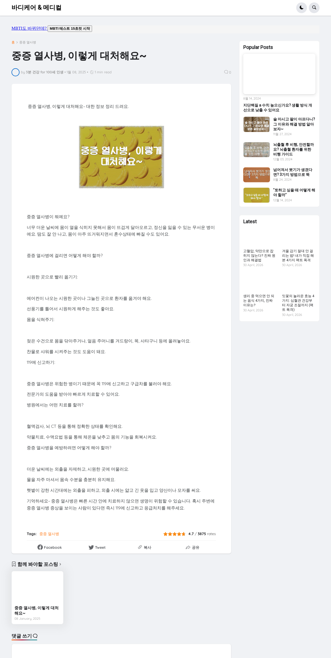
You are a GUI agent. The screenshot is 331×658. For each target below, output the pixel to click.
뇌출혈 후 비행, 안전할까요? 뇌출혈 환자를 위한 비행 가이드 (293, 149)
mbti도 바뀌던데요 (165, 29)
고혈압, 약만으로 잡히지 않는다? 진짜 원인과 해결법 (259, 255)
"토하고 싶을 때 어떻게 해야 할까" (294, 192)
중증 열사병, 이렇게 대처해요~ (36, 611)
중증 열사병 (27, 42)
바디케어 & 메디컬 (37, 7)
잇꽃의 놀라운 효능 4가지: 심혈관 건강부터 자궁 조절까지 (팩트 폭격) (298, 303)
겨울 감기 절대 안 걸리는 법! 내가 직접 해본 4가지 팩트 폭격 (298, 255)
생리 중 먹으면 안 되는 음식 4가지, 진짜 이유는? (258, 300)
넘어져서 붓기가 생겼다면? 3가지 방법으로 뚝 (292, 172)
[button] (301, 7)
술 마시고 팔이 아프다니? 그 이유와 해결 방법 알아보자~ (294, 124)
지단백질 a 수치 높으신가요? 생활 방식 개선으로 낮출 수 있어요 (277, 107)
